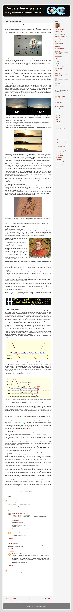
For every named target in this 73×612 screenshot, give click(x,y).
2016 (57, 126)
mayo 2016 (59, 157)
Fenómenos (57, 56)
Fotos (56, 58)
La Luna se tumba (58, 102)
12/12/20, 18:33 (17, 520)
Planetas (56, 77)
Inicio (29, 598)
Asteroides (57, 38)
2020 (57, 119)
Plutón (56, 78)
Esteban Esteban (15, 513)
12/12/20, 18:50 (19, 532)
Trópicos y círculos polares (60, 93)
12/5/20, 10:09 (19, 553)
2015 (57, 167)
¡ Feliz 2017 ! (60, 130)
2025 (57, 110)
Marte (56, 65)
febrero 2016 (60, 162)
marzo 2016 (60, 161)
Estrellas (56, 51)
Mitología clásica (58, 71)
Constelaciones (58, 43)
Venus (56, 87)
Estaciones (57, 50)
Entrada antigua (47, 598)
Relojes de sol (58, 82)
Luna (56, 61)
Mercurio (56, 70)
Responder (10, 507)
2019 (57, 121)
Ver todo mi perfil (58, 31)
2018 (57, 123)
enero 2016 (59, 164)
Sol (55, 85)
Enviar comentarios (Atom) (16, 601)
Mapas (56, 63)
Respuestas (12, 510)
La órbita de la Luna (59, 100)
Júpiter (56, 60)
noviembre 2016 (60, 146)
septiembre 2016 (61, 150)
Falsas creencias (58, 55)
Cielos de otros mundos (62, 137)
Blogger (45, 606)
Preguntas (57, 80)
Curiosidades (57, 44)
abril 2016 (59, 159)
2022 (57, 115)
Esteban (13, 532)
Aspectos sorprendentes (60, 36)
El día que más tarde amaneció (25, 485)
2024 (57, 111)
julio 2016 (59, 153)
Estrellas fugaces (58, 53)
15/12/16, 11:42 (16, 500)
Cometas (57, 41)
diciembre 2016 (60, 128)
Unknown (10, 500)
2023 (57, 113)
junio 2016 (59, 155)
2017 (57, 124)
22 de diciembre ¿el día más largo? (13, 326)
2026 (57, 108)
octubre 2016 (60, 148)
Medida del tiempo (13, 493)
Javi (9, 570)
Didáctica (57, 46)
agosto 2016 (60, 151)
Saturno (56, 83)
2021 (57, 117)
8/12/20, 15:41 (13, 570)
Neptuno (56, 73)
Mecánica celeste (58, 66)
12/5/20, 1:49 (15, 543)
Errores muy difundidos (59, 48)
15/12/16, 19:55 (24, 513)
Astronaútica (57, 39)
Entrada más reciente (11, 598)
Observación (57, 75)
